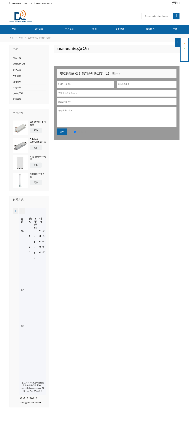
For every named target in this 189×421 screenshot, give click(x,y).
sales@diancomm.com (22, 3)
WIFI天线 (17, 76)
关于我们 (119, 29)
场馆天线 (17, 81)
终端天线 (17, 87)
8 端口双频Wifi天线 (38, 158)
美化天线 (17, 70)
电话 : (23, 326)
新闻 (94, 29)
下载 (175, 29)
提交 (62, 132)
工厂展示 (69, 29)
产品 (14, 29)
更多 (36, 130)
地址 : (23, 230)
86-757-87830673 (44, 3)
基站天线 (17, 58)
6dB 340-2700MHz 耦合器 (38, 140)
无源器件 (17, 99)
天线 (44, 236)
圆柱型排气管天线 (37, 175)
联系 (22, 220)
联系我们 (150, 29)
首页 (12, 38)
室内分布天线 (19, 64)
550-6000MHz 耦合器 (38, 123)
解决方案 (39, 29)
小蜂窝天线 (18, 93)
